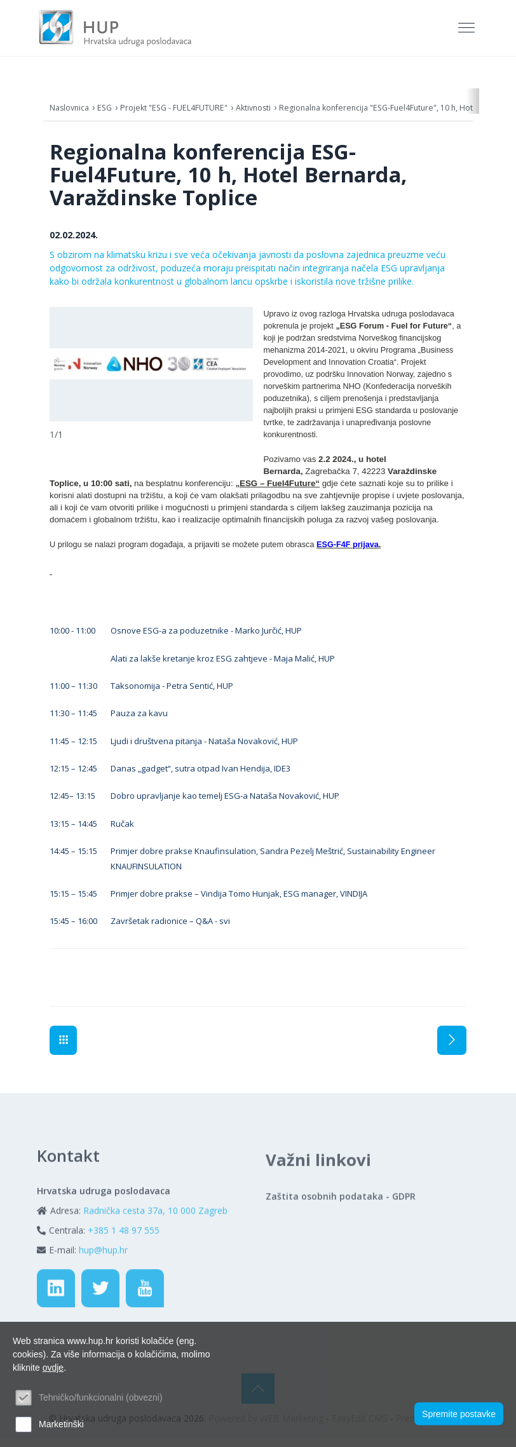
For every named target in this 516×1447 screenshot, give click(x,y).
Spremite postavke (459, 1411)
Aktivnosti (282, 116)
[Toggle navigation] (467, 32)
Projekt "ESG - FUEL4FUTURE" (191, 116)
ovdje (53, 1367)
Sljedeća (451, 1048)
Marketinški (61, 1424)
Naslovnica (72, 116)
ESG (111, 116)
